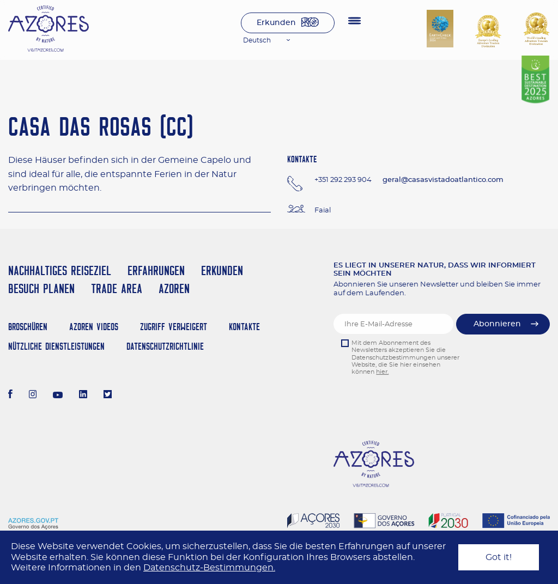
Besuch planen (41, 288)
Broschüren (27, 326)
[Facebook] (10, 395)
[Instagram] (33, 395)
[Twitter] (108, 395)
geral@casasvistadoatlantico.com (443, 180)
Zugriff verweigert (173, 326)
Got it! (499, 557)
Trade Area (116, 288)
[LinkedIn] (83, 395)
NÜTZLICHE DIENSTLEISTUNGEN (56, 346)
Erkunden (276, 23)
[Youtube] (58, 395)
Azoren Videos (93, 326)
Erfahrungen (156, 270)
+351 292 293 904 (343, 180)
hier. (382, 372)
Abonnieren (497, 324)
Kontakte (244, 326)
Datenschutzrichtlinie (165, 346)
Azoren (174, 288)
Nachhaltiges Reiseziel (59, 270)
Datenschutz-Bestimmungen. (209, 567)
